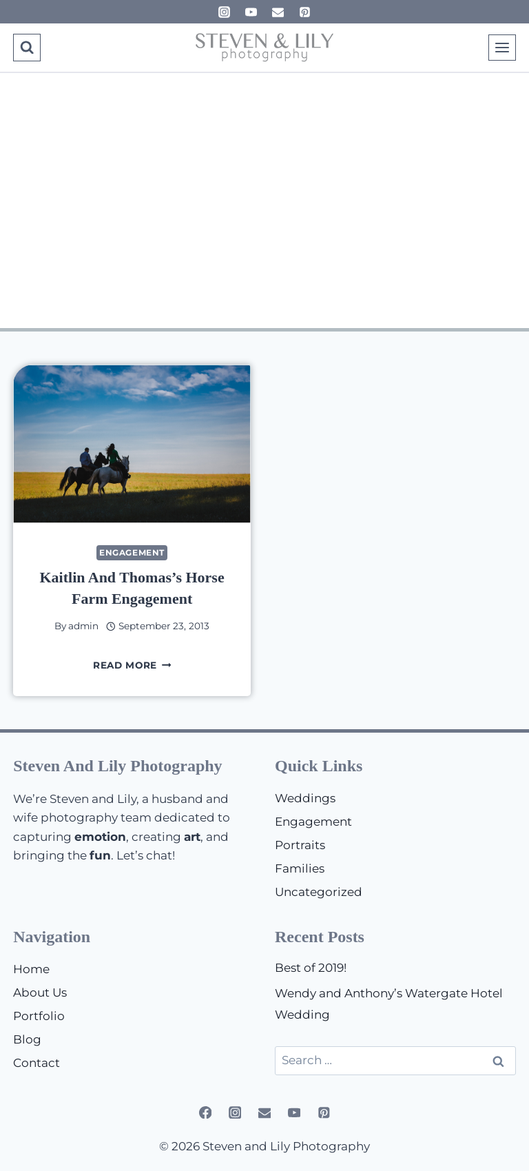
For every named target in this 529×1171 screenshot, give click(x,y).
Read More (132, 665)
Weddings (305, 798)
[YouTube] (250, 11)
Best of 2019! (310, 968)
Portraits (300, 845)
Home (31, 969)
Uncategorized (318, 892)
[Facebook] (205, 1112)
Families (299, 868)
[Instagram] (224, 11)
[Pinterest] (305, 11)
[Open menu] (502, 47)
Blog (27, 1039)
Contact (36, 1063)
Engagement (132, 552)
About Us (40, 992)
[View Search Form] (26, 47)
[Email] (278, 11)
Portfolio (39, 1016)
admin (83, 625)
